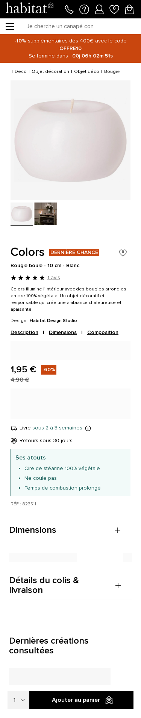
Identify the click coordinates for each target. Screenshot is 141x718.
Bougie (112, 71)
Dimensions (63, 332)
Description (24, 332)
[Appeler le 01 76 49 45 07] (69, 8)
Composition (102, 332)
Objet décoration (50, 71)
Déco (21, 71)
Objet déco (86, 71)
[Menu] (9, 26)
